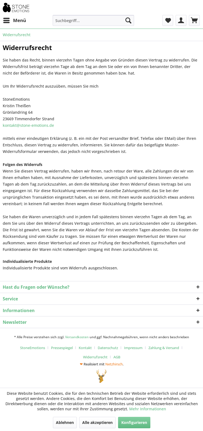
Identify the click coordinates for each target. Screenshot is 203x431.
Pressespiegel (62, 347)
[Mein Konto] (181, 20)
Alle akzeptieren (97, 422)
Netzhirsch (114, 364)
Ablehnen (65, 422)
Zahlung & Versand (163, 347)
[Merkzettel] (167, 20)
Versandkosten (77, 337)
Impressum (133, 347)
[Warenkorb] (194, 20)
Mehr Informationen (147, 408)
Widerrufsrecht (95, 357)
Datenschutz (108, 347)
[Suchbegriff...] (93, 20)
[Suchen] (128, 20)
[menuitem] (14, 20)
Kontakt (85, 347)
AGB (116, 357)
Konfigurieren (134, 422)
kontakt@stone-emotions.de (28, 125)
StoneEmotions (32, 347)
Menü (14, 19)
